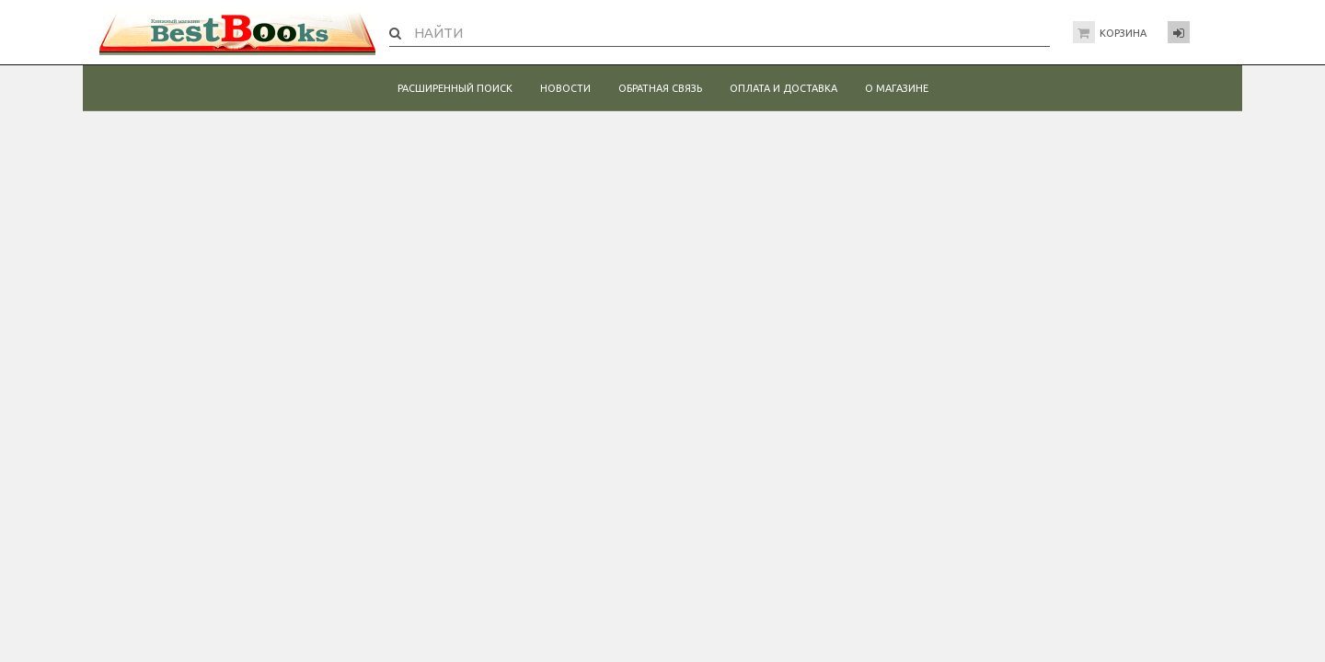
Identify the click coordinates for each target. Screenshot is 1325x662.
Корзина (1123, 33)
